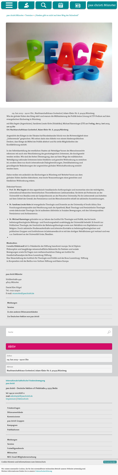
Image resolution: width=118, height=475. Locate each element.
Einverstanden (110, 462)
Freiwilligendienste (15, 448)
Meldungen (12, 303)
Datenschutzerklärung (43, 471)
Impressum (11, 399)
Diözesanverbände (15, 412)
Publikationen (13, 429)
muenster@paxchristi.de (23, 293)
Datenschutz (22, 399)
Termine (29, 15)
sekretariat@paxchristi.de (21, 396)
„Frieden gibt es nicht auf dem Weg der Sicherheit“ (57, 15)
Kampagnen (12, 425)
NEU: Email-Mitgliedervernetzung (21, 457)
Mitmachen (12, 452)
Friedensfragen (13, 408)
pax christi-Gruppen (15, 421)
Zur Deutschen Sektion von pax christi (23, 316)
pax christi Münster (15, 15)
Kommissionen (13, 416)
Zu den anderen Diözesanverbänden (22, 312)
